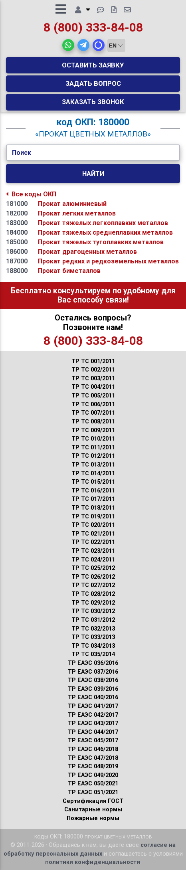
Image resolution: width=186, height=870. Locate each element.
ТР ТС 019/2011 (93, 516)
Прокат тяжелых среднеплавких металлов (105, 232)
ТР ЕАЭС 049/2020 (93, 775)
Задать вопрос (93, 83)
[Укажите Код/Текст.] (93, 152)
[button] (68, 45)
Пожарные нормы (93, 818)
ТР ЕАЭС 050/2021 (93, 783)
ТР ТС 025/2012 (93, 568)
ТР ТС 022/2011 (93, 542)
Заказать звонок (93, 102)
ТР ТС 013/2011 (93, 464)
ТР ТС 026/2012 (93, 576)
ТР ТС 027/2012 (93, 585)
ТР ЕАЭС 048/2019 (93, 766)
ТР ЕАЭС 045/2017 (93, 740)
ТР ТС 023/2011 (93, 551)
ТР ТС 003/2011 (93, 378)
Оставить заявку (93, 65)
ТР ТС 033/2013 (93, 637)
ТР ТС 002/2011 (93, 369)
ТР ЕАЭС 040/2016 (93, 697)
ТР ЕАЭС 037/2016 (93, 671)
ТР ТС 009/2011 (93, 430)
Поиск (21, 152)
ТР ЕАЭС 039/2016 (93, 689)
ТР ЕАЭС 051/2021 (93, 792)
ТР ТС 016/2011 (93, 490)
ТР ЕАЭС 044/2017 (93, 732)
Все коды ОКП (31, 194)
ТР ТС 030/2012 (93, 611)
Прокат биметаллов (69, 271)
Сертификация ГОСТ (93, 801)
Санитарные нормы (93, 809)
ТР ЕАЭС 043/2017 (93, 723)
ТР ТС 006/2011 (93, 404)
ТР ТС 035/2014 (93, 654)
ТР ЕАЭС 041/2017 (93, 706)
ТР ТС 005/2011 (93, 395)
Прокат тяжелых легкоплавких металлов (103, 223)
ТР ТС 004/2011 (93, 387)
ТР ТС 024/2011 (93, 559)
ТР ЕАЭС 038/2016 (93, 680)
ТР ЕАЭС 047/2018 (93, 758)
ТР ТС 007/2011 (93, 412)
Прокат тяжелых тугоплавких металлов (101, 242)
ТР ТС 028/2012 (93, 594)
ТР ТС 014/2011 (93, 473)
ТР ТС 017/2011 (93, 499)
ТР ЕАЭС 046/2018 (93, 749)
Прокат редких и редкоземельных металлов (108, 261)
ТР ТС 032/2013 (93, 628)
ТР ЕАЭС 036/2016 (93, 663)
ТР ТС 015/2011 (93, 481)
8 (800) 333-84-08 (93, 27)
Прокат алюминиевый (72, 204)
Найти (93, 174)
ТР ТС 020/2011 (93, 525)
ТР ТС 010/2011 (93, 438)
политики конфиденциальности (92, 862)
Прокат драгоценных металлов (87, 251)
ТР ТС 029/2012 (93, 602)
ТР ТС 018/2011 (93, 507)
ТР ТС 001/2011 (93, 361)
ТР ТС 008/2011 (93, 421)
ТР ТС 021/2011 (93, 533)
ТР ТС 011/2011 (93, 447)
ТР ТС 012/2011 (93, 456)
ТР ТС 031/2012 (93, 620)
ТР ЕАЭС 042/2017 (93, 715)
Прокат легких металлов (77, 213)
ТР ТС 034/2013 (93, 646)
